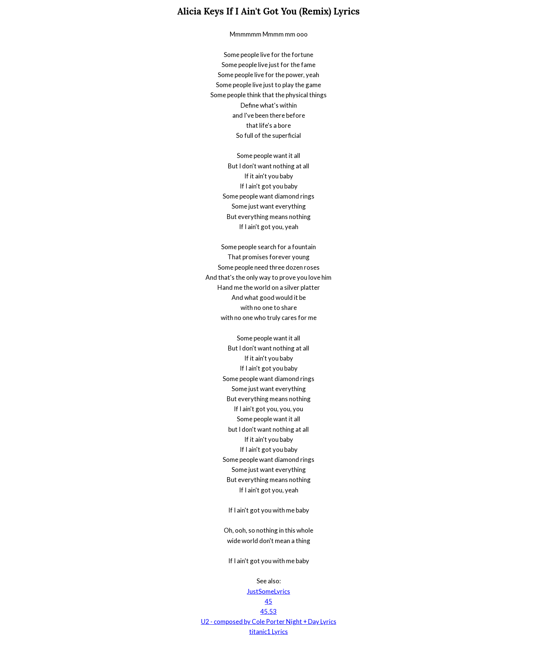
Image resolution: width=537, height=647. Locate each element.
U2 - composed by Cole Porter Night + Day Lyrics (268, 621)
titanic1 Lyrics (268, 631)
